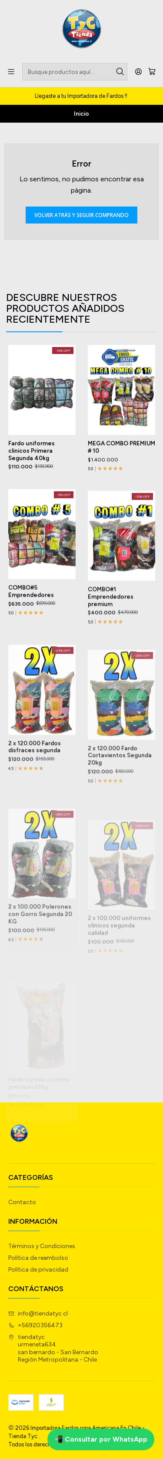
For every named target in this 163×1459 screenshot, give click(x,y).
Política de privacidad (38, 1269)
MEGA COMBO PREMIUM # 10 (121, 468)
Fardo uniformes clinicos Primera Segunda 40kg (31, 463)
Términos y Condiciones (41, 1246)
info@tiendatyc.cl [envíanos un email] (38, 1313)
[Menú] (11, 71)
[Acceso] (138, 71)
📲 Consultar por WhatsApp (100, 1439)
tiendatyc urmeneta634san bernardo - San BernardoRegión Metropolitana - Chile (53, 1348)
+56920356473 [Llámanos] (35, 1325)
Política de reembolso (38, 1258)
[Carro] (152, 72)
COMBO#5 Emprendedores (31, 624)
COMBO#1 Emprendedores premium (110, 636)
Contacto (22, 1202)
